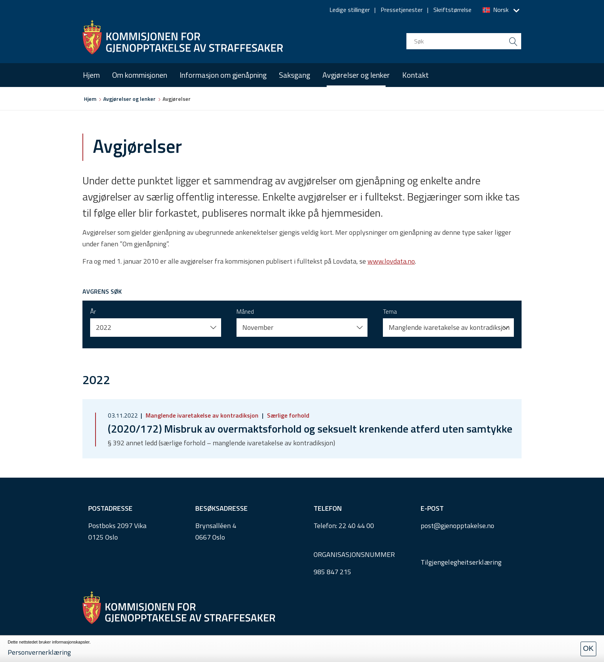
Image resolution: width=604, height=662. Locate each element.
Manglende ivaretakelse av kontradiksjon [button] (449, 327)
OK (588, 648)
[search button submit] (513, 41)
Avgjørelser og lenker (356, 75)
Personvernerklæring (39, 652)
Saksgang (294, 75)
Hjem (91, 75)
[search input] (464, 41)
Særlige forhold (287, 415)
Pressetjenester (402, 9)
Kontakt (415, 75)
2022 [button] (103, 327)
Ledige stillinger (349, 9)
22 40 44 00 (356, 525)
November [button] (257, 327)
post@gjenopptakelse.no (457, 525)
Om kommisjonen (139, 75)
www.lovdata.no (391, 261)
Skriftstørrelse (452, 9)
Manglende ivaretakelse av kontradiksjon (202, 415)
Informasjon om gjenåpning (223, 75)
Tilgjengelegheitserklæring (461, 562)
